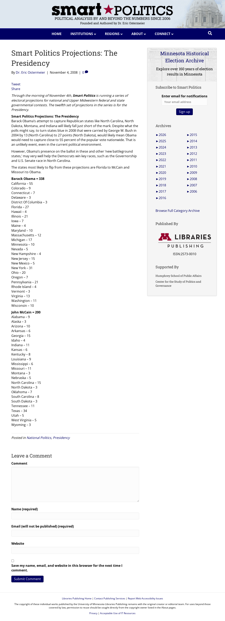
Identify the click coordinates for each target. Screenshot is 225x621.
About (137, 34)
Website (17, 543)
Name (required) (24, 509)
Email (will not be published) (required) (42, 526)
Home (57, 34)
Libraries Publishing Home (77, 598)
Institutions (81, 34)
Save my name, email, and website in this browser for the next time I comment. (66, 567)
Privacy (93, 613)
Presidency (61, 437)
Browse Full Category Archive (178, 210)
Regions (112, 34)
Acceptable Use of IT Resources (117, 613)
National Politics (39, 437)
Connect (162, 34)
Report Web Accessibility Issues (145, 598)
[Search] (210, 33)
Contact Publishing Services (109, 598)
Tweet (15, 84)
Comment (19, 463)
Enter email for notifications (184, 99)
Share (15, 89)
